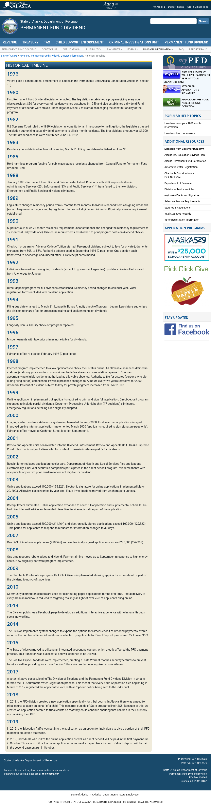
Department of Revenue (178, 183)
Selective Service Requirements (182, 201)
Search (203, 21)
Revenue (10, 42)
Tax (47, 42)
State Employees (197, 6)
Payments (113, 49)
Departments (176, 6)
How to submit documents (179, 133)
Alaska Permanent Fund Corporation (185, 160)
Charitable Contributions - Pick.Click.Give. (179, 175)
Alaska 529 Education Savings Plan (184, 154)
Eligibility (93, 49)
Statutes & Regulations (177, 207)
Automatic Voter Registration (181, 167)
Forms (131, 49)
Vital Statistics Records (177, 213)
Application (71, 49)
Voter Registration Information (181, 219)
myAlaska (159, 6)
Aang (111, 4)
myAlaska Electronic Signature (181, 195)
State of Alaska (17, 5)
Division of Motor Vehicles (179, 189)
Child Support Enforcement (80, 42)
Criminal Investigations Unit (134, 42)
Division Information (157, 49)
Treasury (30, 42)
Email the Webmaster (150, 802)
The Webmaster (50, 773)
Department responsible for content (114, 802)
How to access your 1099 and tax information (183, 125)
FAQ (181, 49)
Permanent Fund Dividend (52, 28)
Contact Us (49, 49)
